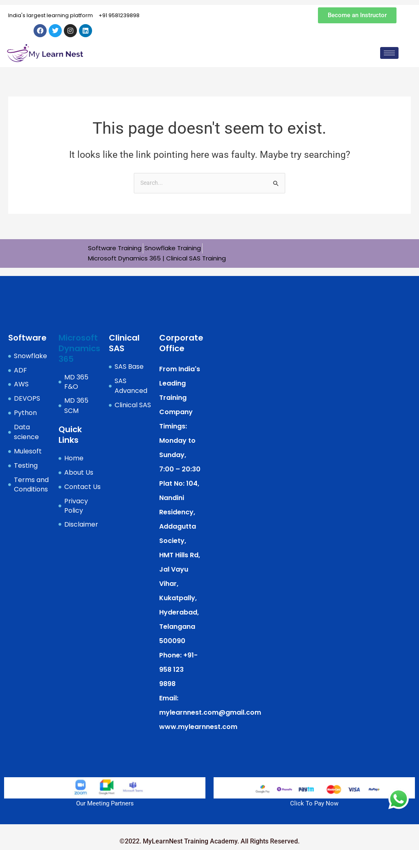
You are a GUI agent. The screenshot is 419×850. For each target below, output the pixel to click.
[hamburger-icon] (389, 53)
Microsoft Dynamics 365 (79, 348)
